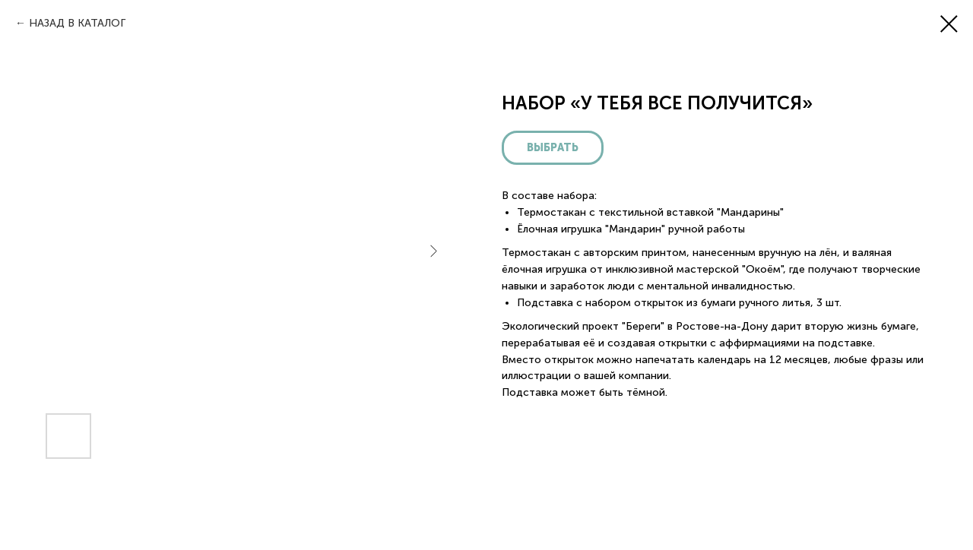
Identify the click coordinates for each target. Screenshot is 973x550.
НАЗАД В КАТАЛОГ (77, 23)
